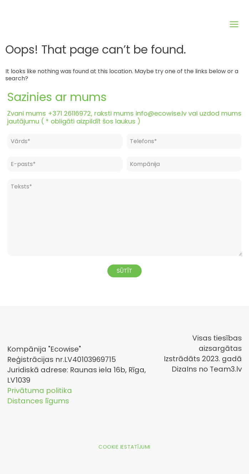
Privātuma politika (39, 390)
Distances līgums (38, 401)
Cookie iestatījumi (124, 446)
